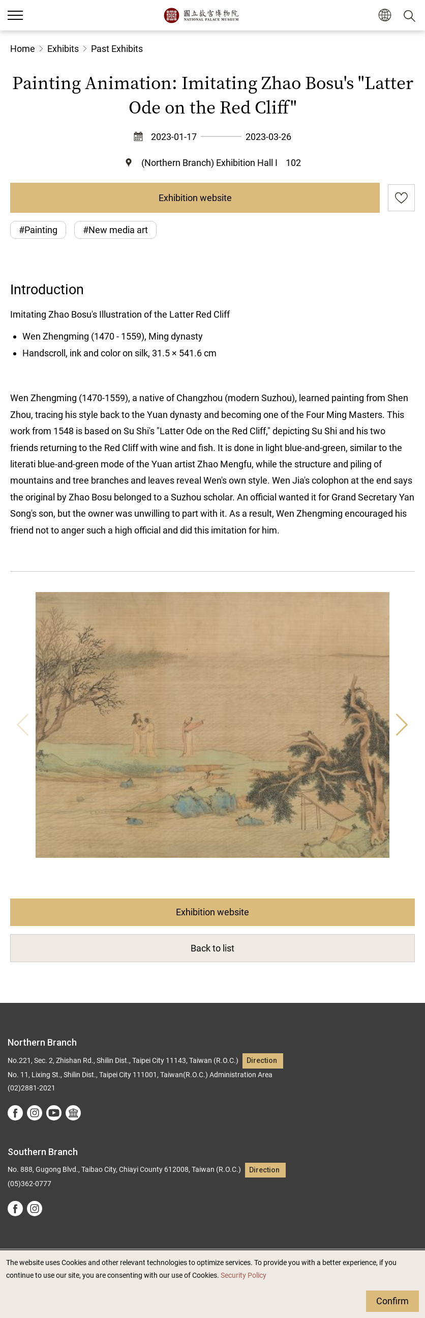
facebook (15, 1112)
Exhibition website (195, 197)
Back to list (212, 948)
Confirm (392, 1301)
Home (22, 48)
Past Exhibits (117, 48)
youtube (54, 1112)
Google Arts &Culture (73, 1112)
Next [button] (402, 725)
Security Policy (243, 1275)
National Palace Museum (201, 15)
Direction (262, 1060)
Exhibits (63, 48)
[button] (385, 16)
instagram (34, 1112)
